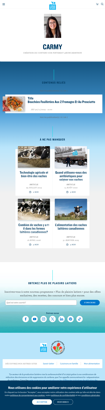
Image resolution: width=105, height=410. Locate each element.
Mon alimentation (92, 363)
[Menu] (3, 4)
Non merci (63, 402)
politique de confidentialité (63, 395)
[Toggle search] (102, 4)
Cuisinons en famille (69, 363)
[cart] (97, 4)
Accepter (42, 402)
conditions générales (90, 395)
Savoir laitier (48, 363)
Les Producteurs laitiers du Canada (52, 5)
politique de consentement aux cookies (27, 395)
